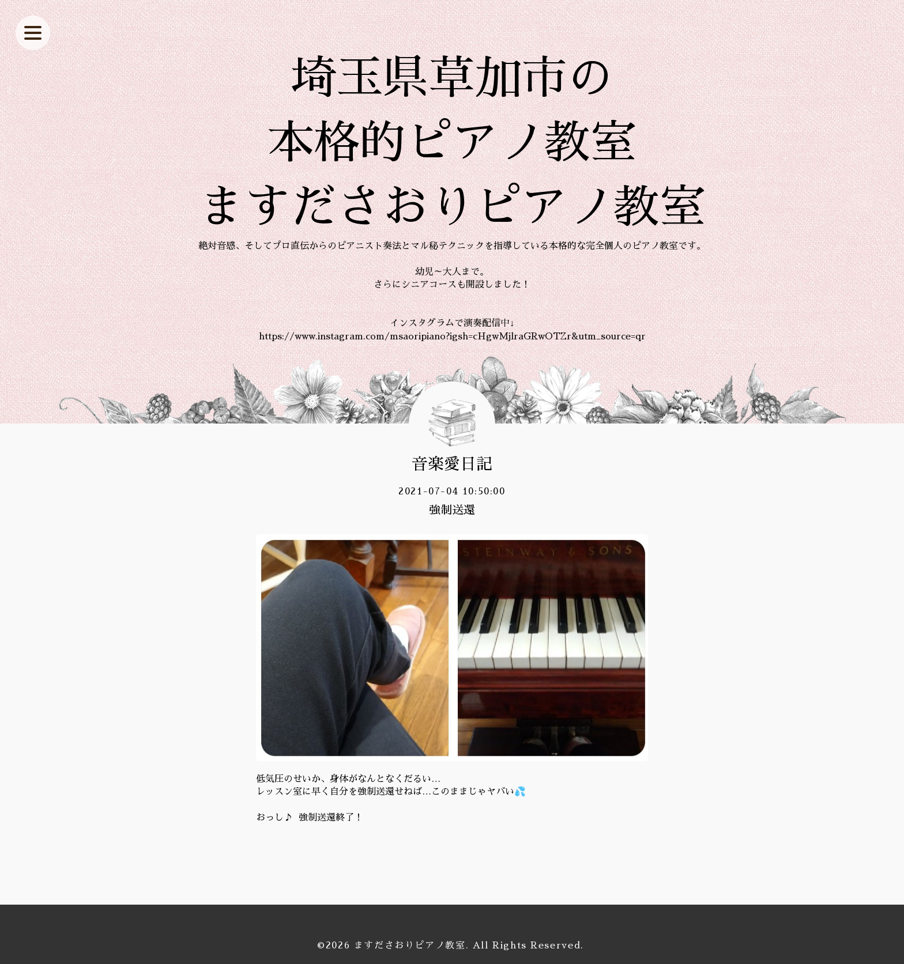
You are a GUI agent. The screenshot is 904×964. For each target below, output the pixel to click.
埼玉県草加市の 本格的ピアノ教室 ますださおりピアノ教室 (452, 142)
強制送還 (452, 510)
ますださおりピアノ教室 (410, 945)
